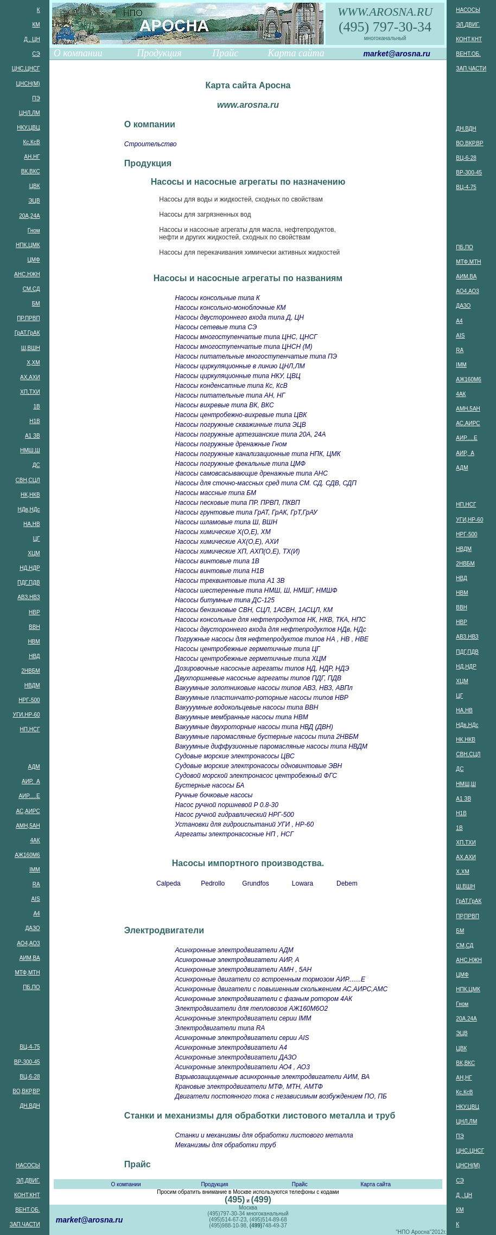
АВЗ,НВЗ (28, 597)
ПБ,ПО (31, 987)
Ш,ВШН (30, 348)
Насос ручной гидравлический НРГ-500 (234, 814)
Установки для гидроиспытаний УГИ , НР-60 (244, 824)
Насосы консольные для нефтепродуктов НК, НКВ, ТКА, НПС (270, 619)
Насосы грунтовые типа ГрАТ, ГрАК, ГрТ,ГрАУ (246, 512)
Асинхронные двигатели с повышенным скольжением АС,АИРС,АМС (281, 989)
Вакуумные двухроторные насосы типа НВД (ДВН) (254, 727)
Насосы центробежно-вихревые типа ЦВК (241, 415)
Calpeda (168, 883)
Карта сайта (296, 53)
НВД (34, 656)
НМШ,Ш (30, 450)
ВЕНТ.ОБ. (27, 1210)
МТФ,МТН (27, 973)
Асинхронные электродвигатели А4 (231, 1047)
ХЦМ (34, 553)
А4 (36, 913)
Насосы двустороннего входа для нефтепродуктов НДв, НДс (270, 629)
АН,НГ (32, 157)
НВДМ (32, 685)
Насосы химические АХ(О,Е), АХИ (226, 541)
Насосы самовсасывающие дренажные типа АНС (251, 473)
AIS (35, 899)
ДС (36, 465)
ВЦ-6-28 (30, 1077)
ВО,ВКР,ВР (26, 1091)
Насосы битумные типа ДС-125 (225, 600)
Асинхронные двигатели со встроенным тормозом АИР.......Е (270, 979)
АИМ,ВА (30, 958)
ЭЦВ (34, 201)
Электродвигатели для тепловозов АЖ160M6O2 (251, 1008)
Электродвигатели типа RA (220, 1028)
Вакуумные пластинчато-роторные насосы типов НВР (261, 697)
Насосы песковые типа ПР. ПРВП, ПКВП (237, 502)
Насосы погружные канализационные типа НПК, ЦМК (257, 454)
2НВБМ (30, 671)
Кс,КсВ (31, 142)
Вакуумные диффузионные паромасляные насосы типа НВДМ (271, 746)
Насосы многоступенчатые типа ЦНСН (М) (243, 346)
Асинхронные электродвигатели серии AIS (242, 1038)
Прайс (225, 53)
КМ (36, 25)
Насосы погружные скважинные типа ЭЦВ (240, 424)
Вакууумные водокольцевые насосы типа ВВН (246, 707)
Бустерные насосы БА (209, 785)
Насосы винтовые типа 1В (217, 561)
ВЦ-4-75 (30, 1047)
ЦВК (34, 186)
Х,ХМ (33, 363)
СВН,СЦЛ (28, 480)
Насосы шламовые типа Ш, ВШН (226, 522)
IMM (34, 870)
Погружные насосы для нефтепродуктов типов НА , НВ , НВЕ (271, 639)
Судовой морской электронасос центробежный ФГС (255, 775)
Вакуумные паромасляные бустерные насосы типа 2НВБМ (266, 736)
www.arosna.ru (248, 104)
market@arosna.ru (396, 53)
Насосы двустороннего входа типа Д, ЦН (239, 317)
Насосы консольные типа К (217, 298)
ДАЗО (33, 928)
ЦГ (36, 539)
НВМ (34, 642)
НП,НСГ (30, 729)
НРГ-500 (29, 700)
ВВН (34, 627)
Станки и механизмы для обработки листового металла (264, 1135)
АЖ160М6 (27, 855)
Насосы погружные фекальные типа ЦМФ (240, 463)
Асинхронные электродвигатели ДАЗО (235, 1057)
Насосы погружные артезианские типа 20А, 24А (250, 434)
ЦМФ (33, 260)
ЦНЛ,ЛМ (29, 113)
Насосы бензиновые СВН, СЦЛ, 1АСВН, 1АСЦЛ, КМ (254, 610)
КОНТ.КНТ (27, 1195)
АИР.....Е (29, 796)
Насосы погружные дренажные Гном (231, 444)
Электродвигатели (164, 930)
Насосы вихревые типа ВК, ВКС (224, 405)
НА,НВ (31, 524)
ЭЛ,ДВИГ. (28, 1181)
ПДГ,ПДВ (28, 583)
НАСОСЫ (28, 1165)
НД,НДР (30, 568)
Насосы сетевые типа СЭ (216, 327)
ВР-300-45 (27, 1062)
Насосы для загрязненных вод (205, 214)
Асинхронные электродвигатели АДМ (234, 950)
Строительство (150, 144)
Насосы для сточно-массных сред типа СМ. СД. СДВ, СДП (265, 483)
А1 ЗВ (32, 436)
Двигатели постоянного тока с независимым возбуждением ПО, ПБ (280, 1096)
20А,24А (29, 216)
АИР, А (31, 781)
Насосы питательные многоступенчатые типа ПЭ (256, 356)
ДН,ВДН (30, 1106)
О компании (78, 53)
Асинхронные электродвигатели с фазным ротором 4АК (263, 999)
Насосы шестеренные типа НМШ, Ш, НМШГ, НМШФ (256, 590)
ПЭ (36, 98)
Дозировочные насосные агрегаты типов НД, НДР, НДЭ (262, 668)
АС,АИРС (28, 811)
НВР (34, 612)
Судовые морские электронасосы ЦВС (234, 756)
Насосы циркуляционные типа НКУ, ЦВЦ (237, 376)
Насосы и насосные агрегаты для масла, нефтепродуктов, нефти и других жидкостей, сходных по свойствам (247, 233)
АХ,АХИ (30, 377)
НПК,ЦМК (28, 245)
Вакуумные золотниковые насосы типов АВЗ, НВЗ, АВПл (263, 688)
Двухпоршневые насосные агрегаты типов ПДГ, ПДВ (258, 678)
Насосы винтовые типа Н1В (219, 571)
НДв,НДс (29, 509)
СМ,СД (31, 289)
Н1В (34, 421)
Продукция (159, 53)
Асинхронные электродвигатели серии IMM (243, 1018)
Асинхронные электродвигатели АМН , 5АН (243, 969)
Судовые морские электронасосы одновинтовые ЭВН (258, 766)
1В (36, 407)
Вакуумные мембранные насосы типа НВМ (241, 717)
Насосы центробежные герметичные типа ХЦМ (250, 658)
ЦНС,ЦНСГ (26, 69)
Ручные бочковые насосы (213, 795)
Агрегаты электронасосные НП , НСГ (234, 834)
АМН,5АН (28, 826)
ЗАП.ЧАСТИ (25, 1224)
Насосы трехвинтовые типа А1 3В (229, 580)
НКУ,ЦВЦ (28, 128)
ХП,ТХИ (30, 392)
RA (36, 884)
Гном (34, 230)
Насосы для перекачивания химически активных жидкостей (249, 252)
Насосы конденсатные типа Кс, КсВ (231, 385)
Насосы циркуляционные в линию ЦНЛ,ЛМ (239, 366)
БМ (36, 304)
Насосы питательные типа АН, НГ (230, 395)
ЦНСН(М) (28, 84)
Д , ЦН (32, 39)
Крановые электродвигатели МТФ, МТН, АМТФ (248, 1086)
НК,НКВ (30, 495)
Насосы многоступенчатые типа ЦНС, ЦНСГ (246, 337)
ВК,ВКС (30, 171)
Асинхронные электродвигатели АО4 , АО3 (242, 1067)
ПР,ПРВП (28, 318)
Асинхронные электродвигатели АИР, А (237, 960)
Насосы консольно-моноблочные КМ (230, 307)
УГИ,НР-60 (26, 715)
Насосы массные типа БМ (215, 493)
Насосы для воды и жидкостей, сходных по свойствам (240, 199)
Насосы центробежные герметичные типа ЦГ (247, 649)
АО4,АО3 (28, 943)
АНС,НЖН (27, 274)
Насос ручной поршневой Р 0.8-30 (226, 805)
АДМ (34, 767)
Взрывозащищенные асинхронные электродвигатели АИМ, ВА (272, 1077)
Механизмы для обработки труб (225, 1145)
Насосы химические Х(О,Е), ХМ (222, 532)
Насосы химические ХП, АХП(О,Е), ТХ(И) (237, 551)
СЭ (36, 54)
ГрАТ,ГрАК (27, 333)
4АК (35, 840)
